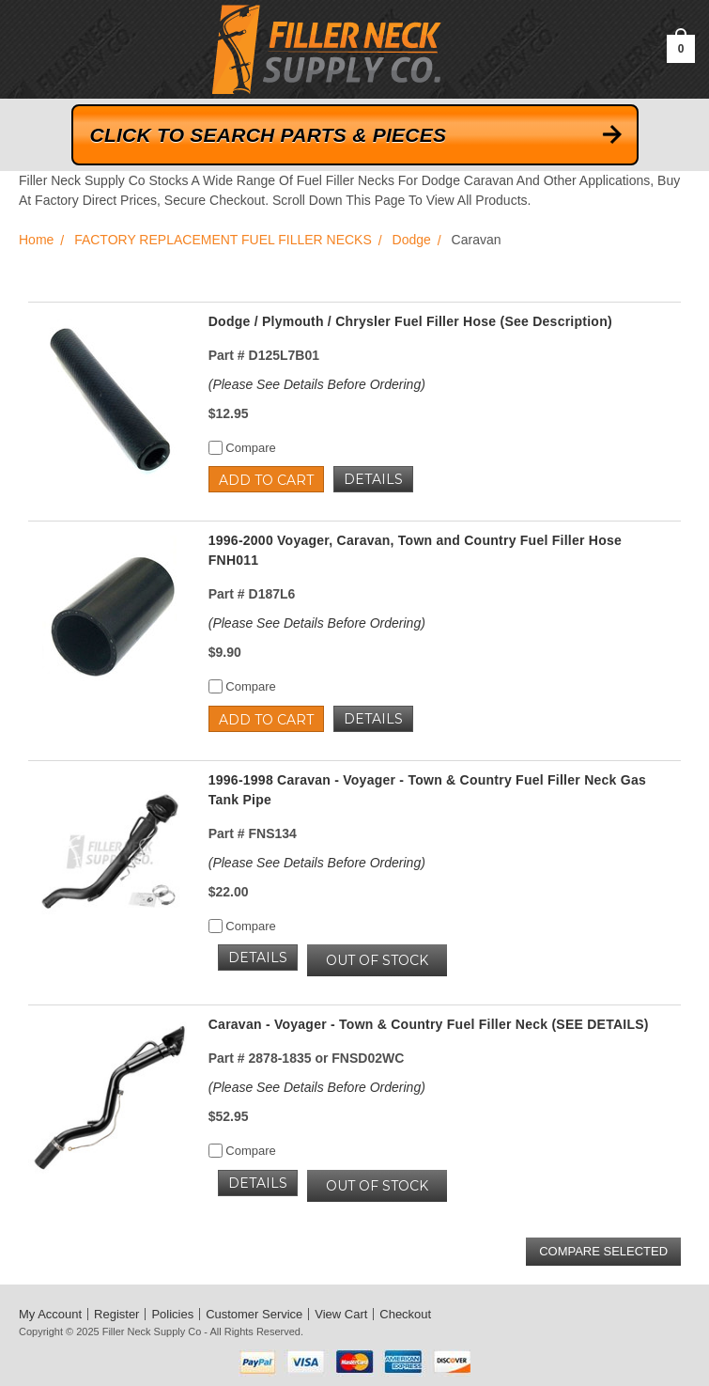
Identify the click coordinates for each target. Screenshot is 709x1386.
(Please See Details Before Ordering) (316, 384)
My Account (50, 1314)
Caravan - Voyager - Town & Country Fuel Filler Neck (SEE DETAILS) (428, 1024)
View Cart (341, 1314)
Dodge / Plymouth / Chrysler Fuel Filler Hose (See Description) (410, 321)
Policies (172, 1314)
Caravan (476, 239)
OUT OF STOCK (377, 960)
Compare (242, 448)
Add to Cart (266, 480)
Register (116, 1314)
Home (36, 239)
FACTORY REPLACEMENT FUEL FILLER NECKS (223, 239)
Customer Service (254, 1314)
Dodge (412, 239)
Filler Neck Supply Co (152, 1331)
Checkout (405, 1314)
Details (373, 479)
